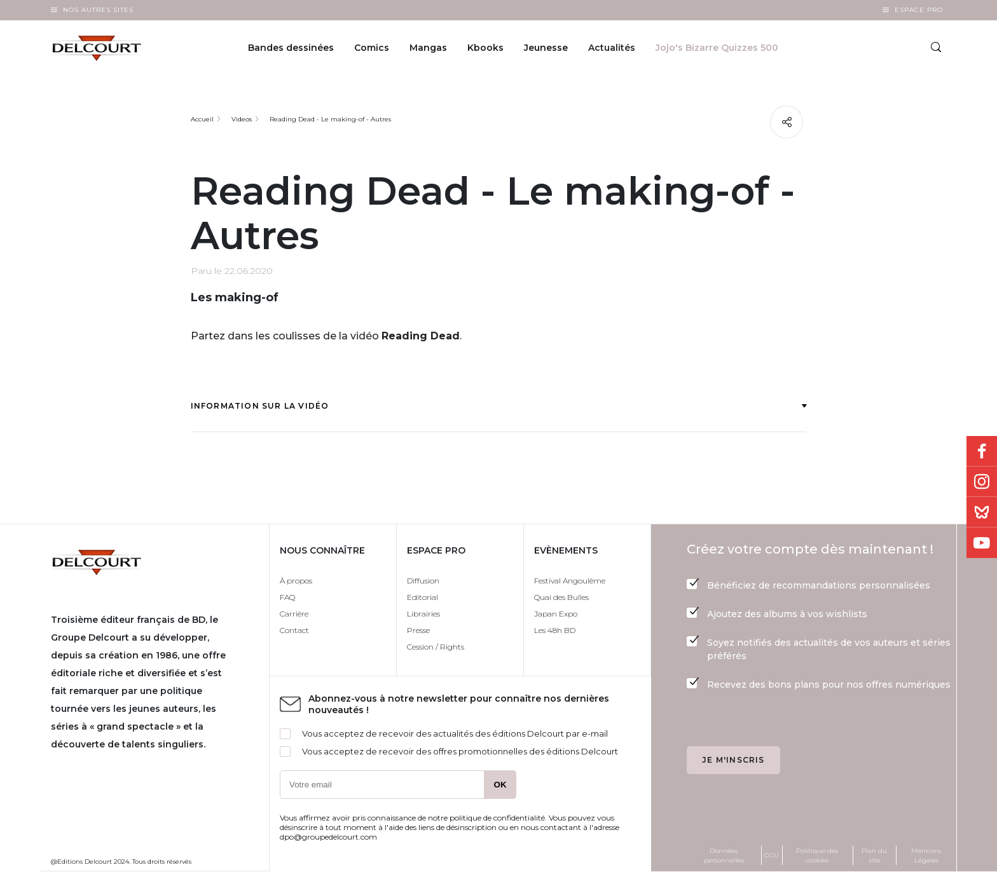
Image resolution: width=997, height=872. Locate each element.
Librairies (423, 613)
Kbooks (485, 48)
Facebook (981, 451)
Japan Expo (555, 613)
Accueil (202, 119)
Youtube (981, 543)
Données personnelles (724, 855)
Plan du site (874, 855)
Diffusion (423, 580)
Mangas (428, 48)
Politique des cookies (817, 855)
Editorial (422, 597)
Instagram (981, 482)
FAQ (287, 597)
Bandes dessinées (291, 48)
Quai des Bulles (561, 597)
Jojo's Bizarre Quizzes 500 (717, 48)
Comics (371, 48)
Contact (294, 630)
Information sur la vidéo (499, 406)
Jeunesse (546, 48)
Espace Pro (919, 10)
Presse (418, 630)
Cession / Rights (435, 646)
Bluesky (981, 512)
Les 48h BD (554, 630)
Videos (241, 119)
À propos (296, 580)
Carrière (294, 613)
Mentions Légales (926, 855)
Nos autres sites (98, 10)
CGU (771, 855)
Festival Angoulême (569, 580)
